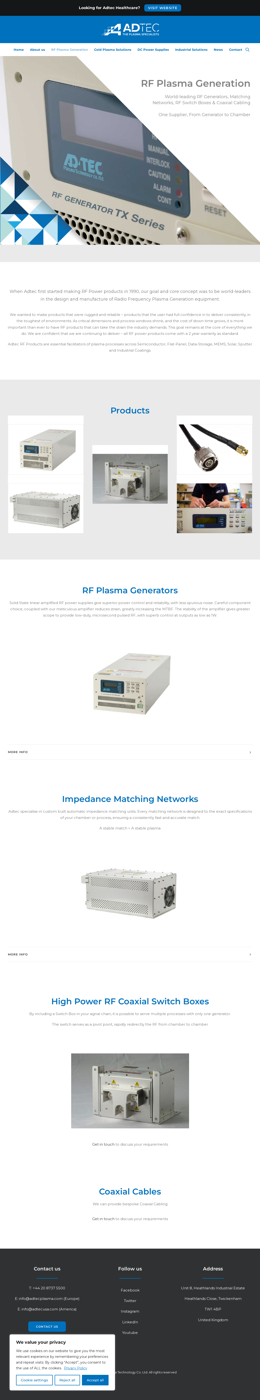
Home (19, 49)
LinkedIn (130, 1322)
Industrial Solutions (191, 49)
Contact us (47, 1326)
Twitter (130, 1300)
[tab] (130, 752)
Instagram (130, 1311)
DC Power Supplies (153, 49)
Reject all (67, 1380)
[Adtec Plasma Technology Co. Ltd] (130, 29)
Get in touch (103, 1144)
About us (37, 49)
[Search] (247, 49)
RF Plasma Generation (69, 49)
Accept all (95, 1380)
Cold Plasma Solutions (112, 49)
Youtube (130, 1332)
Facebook (130, 1290)
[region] (62, 1362)
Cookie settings (34, 1380)
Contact (235, 49)
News (218, 49)
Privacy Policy (75, 1368)
